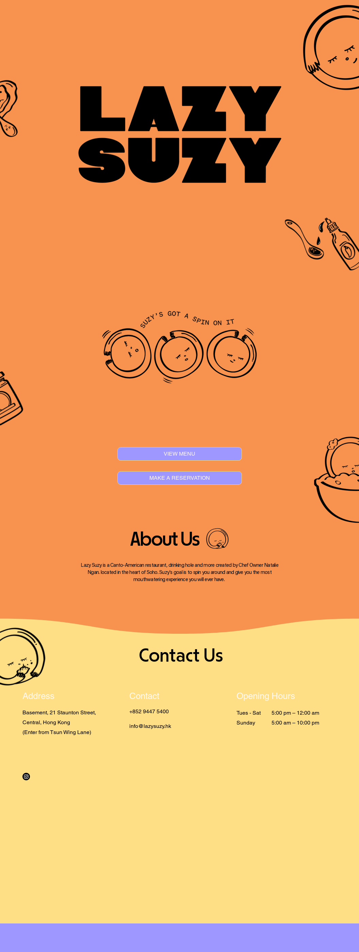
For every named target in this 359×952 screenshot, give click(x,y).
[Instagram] (26, 776)
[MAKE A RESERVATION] (179, 478)
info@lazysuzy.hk (150, 726)
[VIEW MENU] (179, 454)
